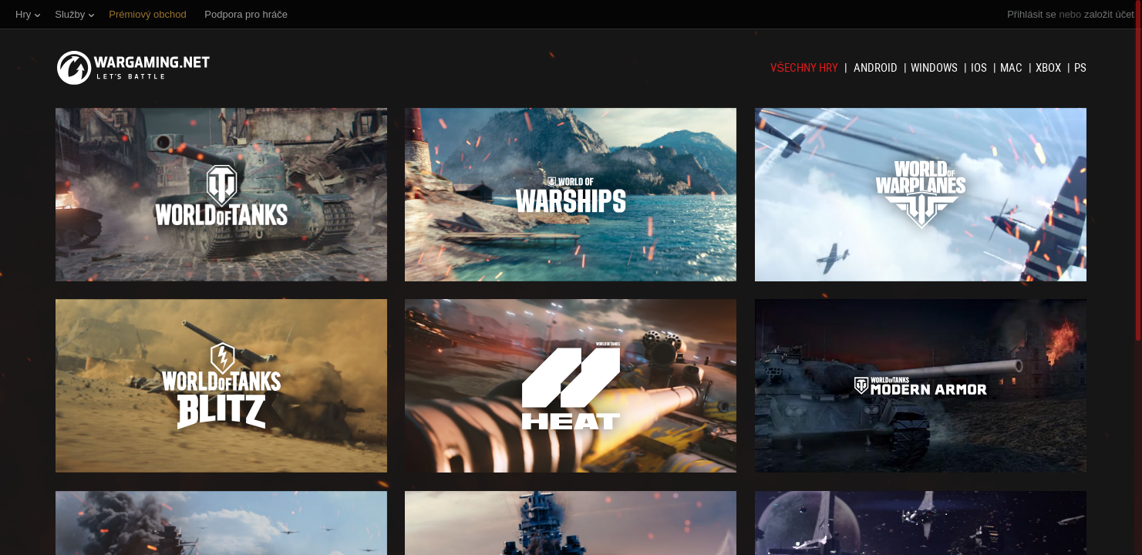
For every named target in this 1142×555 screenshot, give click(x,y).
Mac (1012, 68)
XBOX (1049, 68)
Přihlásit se (1031, 14)
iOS (980, 68)
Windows (935, 68)
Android (877, 68)
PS (1080, 68)
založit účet (1109, 14)
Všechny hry (805, 68)
